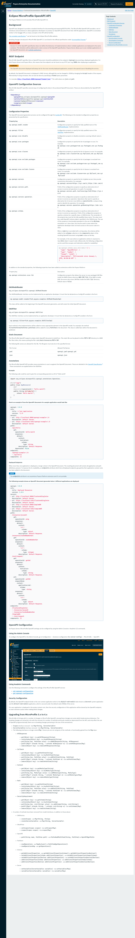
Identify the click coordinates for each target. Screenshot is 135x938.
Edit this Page (129, 10)
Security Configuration (115, 42)
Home (31, 10)
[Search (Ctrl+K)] (101, 4)
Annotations (112, 34)
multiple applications (38, 56)
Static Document (113, 32)
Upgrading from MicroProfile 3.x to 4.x (117, 45)
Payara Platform (6, 17)
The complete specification (38, 38)
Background (110, 19)
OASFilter (111, 29)
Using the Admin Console (115, 38)
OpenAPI (74, 10)
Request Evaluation (117, 4)
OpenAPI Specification (47, 410)
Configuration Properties (115, 25)
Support (129, 4)
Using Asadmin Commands (116, 40)
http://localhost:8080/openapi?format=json (55, 91)
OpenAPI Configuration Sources (115, 23)
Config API (80, 127)
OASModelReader (113, 27)
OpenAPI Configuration (113, 36)
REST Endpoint (111, 21)
